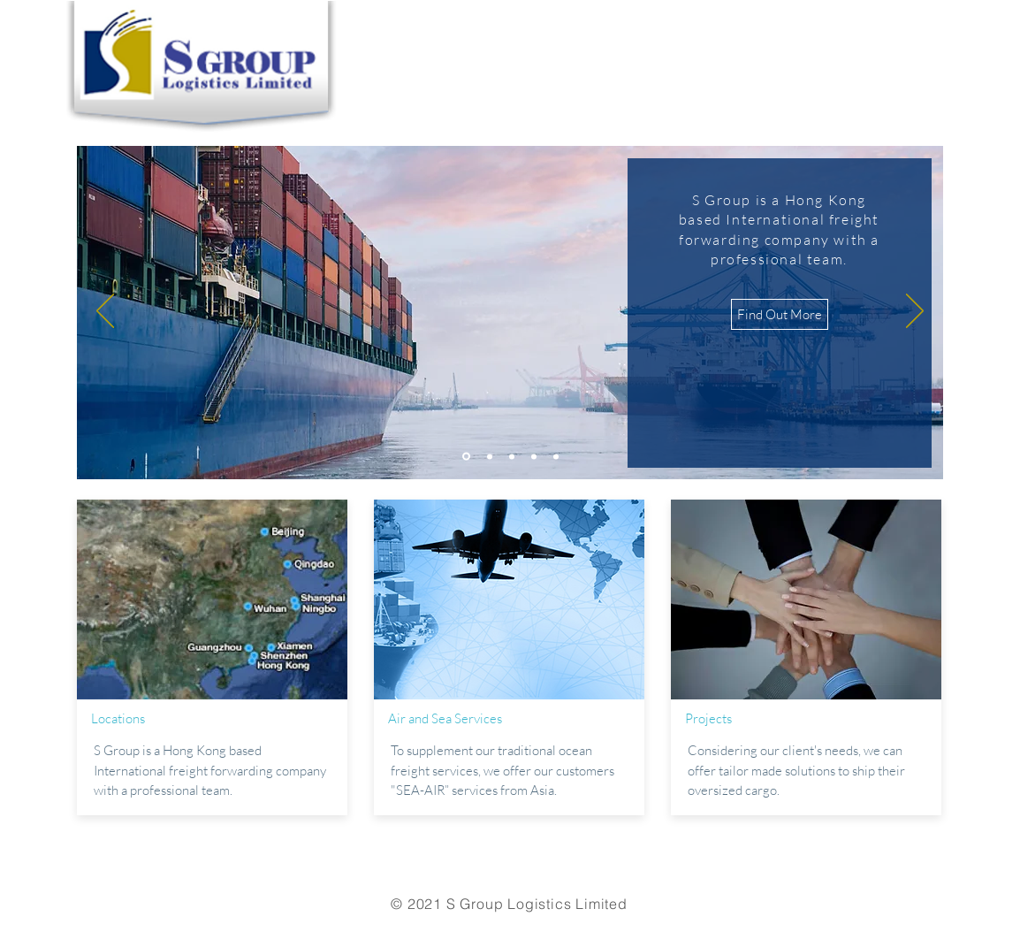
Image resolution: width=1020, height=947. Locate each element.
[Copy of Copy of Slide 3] (556, 456)
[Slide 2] (489, 456)
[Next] (915, 312)
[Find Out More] (779, 314)
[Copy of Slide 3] (534, 456)
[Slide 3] (511, 456)
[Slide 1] (466, 457)
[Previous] (105, 312)
